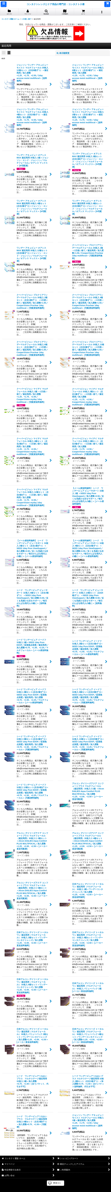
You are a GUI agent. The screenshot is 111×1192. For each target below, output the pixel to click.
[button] (4, 4)
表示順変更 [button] (63, 53)
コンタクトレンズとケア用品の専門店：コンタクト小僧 (55, 4)
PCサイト (57, 1183)
